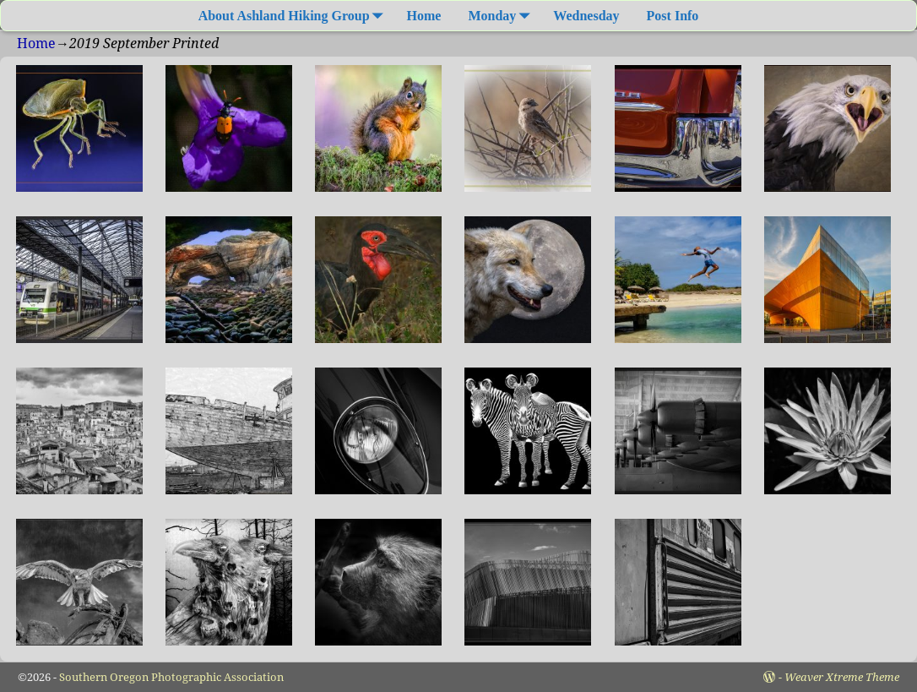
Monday (502, 15)
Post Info (673, 15)
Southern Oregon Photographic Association (171, 677)
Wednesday (586, 15)
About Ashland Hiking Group (294, 15)
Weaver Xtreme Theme (841, 677)
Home (424, 15)
